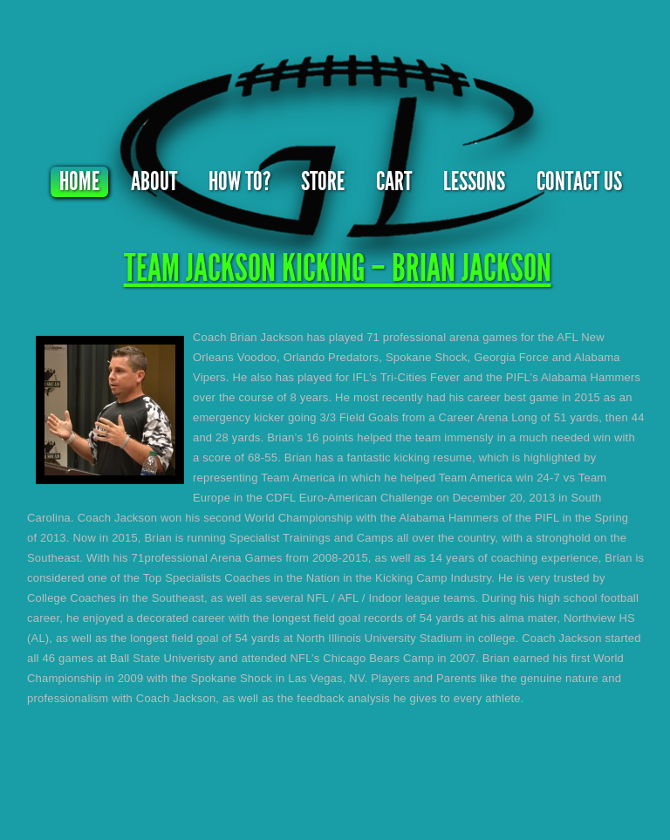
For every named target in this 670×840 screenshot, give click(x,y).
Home (79, 182)
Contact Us (579, 182)
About (154, 182)
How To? (239, 182)
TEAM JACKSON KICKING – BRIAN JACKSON (337, 268)
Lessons (474, 182)
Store (323, 182)
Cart (394, 182)
